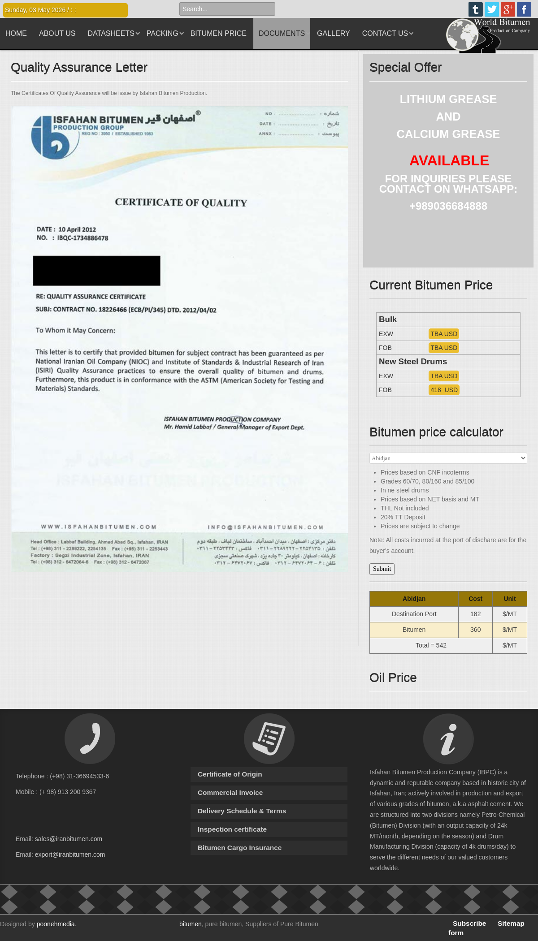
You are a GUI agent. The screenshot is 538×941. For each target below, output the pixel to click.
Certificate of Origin (230, 774)
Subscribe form (467, 928)
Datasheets (111, 33)
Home (16, 33)
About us (57, 33)
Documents (282, 33)
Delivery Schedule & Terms (242, 811)
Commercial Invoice (230, 792)
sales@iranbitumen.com (68, 838)
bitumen (190, 924)
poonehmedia (56, 924)
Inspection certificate (232, 829)
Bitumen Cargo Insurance (240, 847)
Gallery (333, 33)
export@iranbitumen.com (70, 854)
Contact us (385, 33)
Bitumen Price (219, 33)
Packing (162, 33)
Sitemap (511, 923)
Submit (382, 568)
